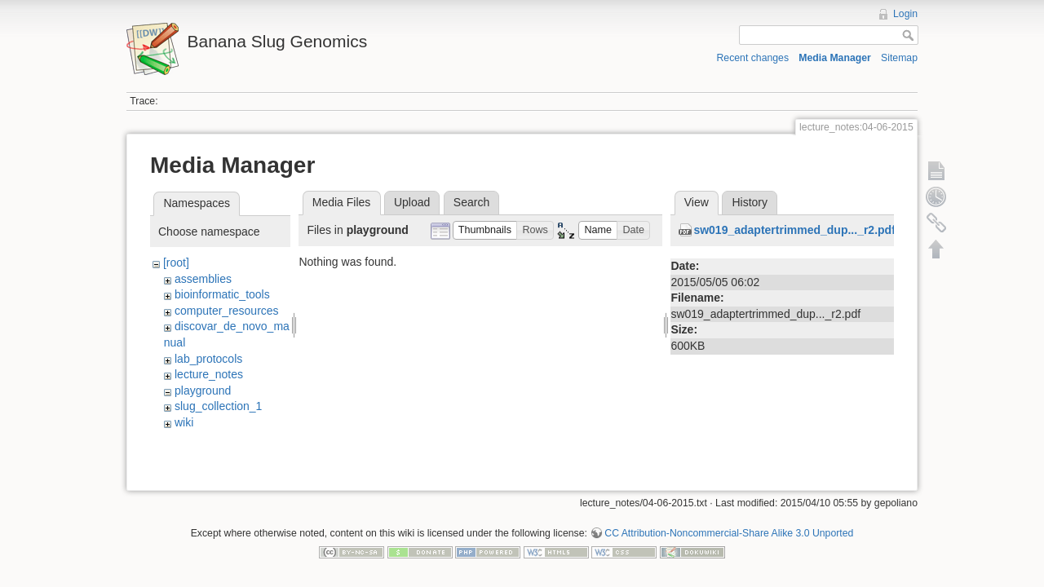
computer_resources (227, 310)
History (750, 202)
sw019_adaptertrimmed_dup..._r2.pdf (794, 229)
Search (471, 202)
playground (203, 390)
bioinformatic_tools (222, 294)
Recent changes (753, 58)
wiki (184, 422)
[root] (176, 262)
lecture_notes (209, 374)
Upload (412, 202)
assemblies (203, 278)
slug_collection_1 (218, 406)
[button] (485, 230)
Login (905, 14)
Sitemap (899, 58)
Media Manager (834, 58)
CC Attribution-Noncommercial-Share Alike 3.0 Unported (728, 527)
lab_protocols (208, 358)
